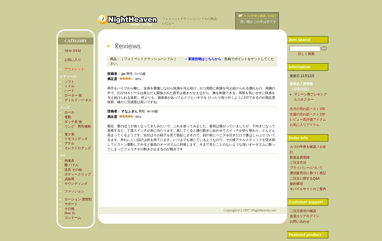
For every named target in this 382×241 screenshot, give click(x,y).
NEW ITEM (72, 51)
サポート (71, 204)
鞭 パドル (71, 165)
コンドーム (72, 218)
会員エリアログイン (304, 216)
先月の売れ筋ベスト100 (307, 109)
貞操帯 (69, 179)
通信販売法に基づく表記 (308, 173)
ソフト (69, 82)
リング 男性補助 (77, 126)
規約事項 (296, 184)
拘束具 (69, 161)
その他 (69, 209)
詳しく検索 (306, 54)
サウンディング (76, 184)
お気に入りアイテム (304, 125)
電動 (67, 117)
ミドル (69, 86)
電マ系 (69, 134)
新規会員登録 (300, 157)
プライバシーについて (306, 168)
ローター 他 (73, 95)
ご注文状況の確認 (303, 211)
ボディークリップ (77, 174)
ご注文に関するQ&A (305, 178)
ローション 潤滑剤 (78, 199)
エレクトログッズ (77, 148)
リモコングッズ (76, 139)
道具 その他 (73, 170)
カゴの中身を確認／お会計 (259, 15)
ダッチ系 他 (73, 122)
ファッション (74, 191)
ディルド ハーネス (78, 100)
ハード (69, 91)
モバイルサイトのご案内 (308, 189)
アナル (69, 143)
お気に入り (72, 60)
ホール (69, 112)
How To (69, 213)
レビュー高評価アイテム (308, 119)
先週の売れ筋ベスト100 (307, 114)
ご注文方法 (298, 163)
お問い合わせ (300, 221)
